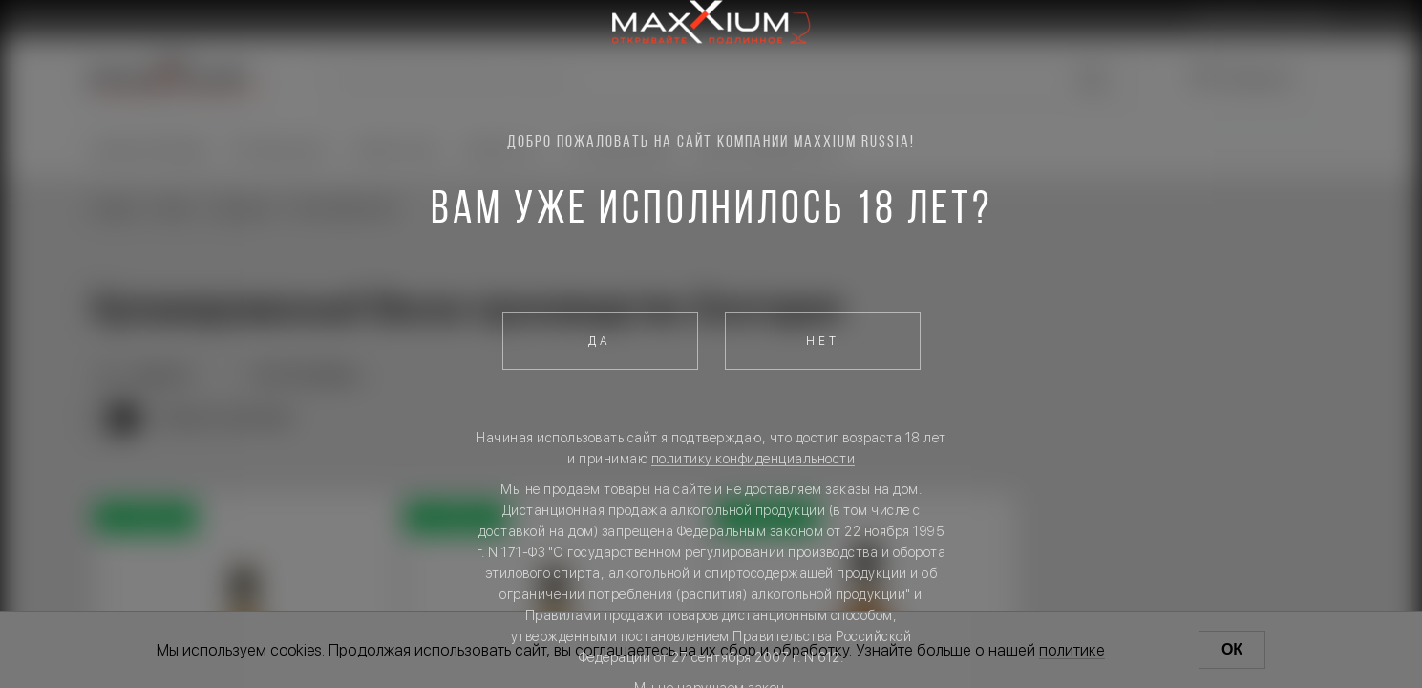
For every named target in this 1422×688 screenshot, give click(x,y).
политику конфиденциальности (753, 458)
